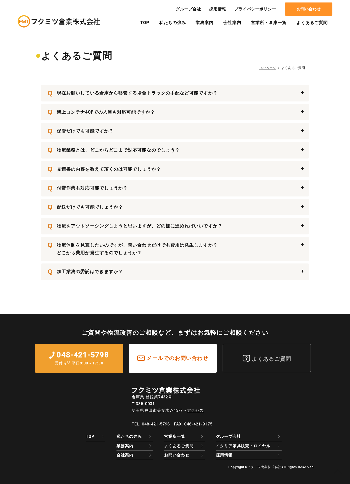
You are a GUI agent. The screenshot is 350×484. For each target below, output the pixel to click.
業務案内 (204, 22)
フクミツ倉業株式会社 (264, 467)
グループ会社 (188, 9)
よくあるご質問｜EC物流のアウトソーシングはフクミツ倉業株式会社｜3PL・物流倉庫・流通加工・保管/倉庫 (59, 21)
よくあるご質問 (312, 22)
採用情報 (217, 9)
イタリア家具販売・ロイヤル (243, 446)
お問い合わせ (309, 9)
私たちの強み (172, 22)
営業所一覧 (174, 436)
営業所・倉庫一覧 (269, 22)
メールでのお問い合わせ (177, 358)
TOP (144, 22)
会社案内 (232, 22)
